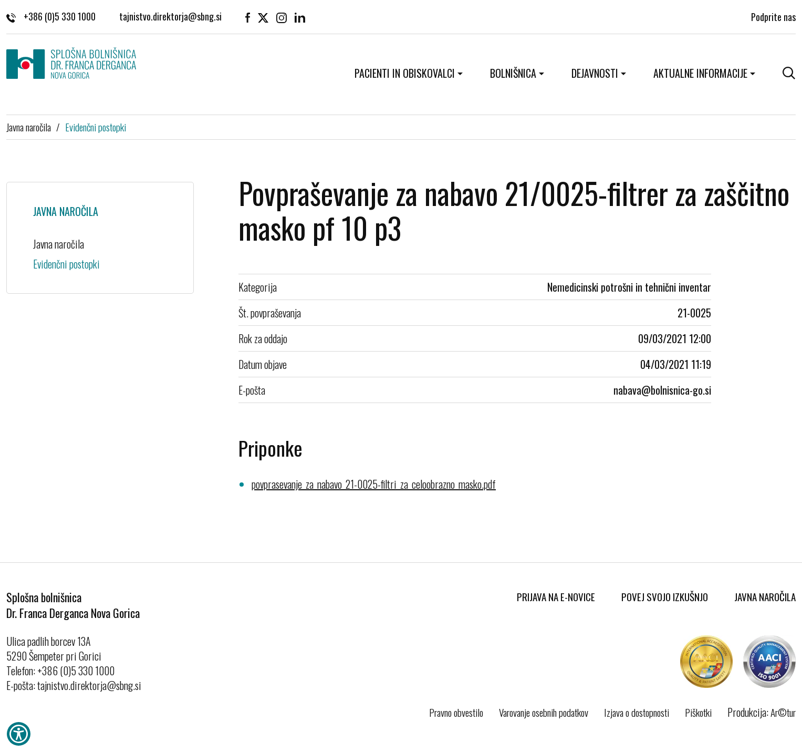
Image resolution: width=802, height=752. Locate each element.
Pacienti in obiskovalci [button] (405, 73)
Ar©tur (783, 712)
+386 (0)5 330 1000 (51, 15)
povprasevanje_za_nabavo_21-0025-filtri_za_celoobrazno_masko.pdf (374, 484)
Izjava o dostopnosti (636, 712)
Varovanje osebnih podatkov (543, 712)
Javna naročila (28, 126)
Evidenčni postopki (95, 126)
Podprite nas (773, 16)
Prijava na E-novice (556, 596)
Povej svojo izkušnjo (664, 596)
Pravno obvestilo (456, 712)
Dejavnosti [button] (594, 73)
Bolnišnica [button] (513, 73)
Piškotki (698, 712)
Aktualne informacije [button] (700, 73)
